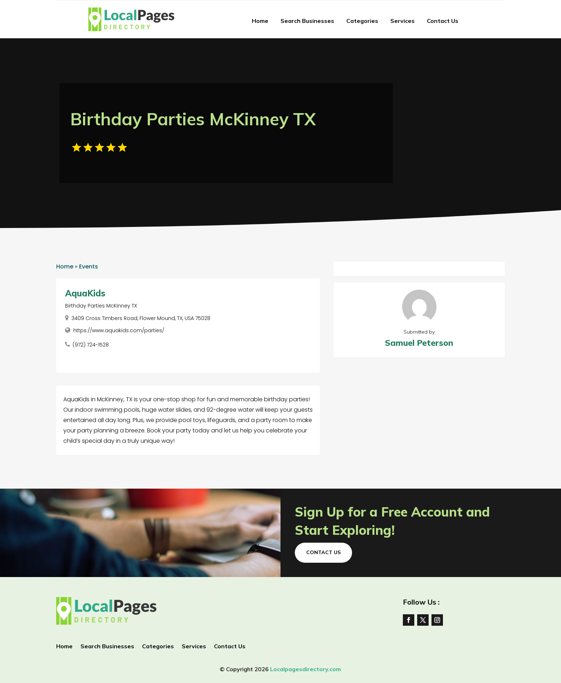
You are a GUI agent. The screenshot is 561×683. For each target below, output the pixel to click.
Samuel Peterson (419, 343)
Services (402, 20)
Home (260, 20)
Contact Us (442, 20)
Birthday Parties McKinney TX (101, 305)
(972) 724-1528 (91, 344)
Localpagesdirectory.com (305, 669)
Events (88, 266)
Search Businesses (307, 20)
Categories (362, 20)
